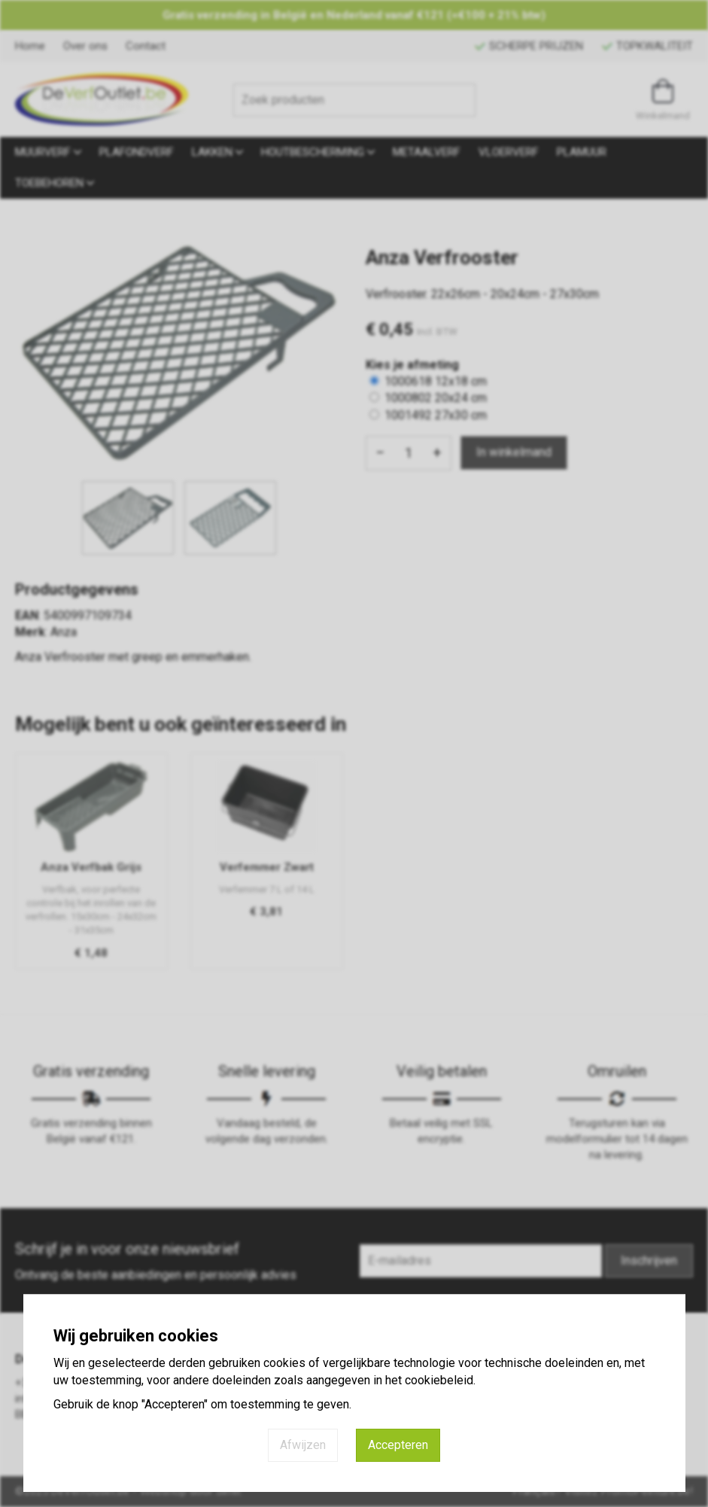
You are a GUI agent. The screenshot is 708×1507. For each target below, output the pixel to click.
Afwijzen (303, 1445)
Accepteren (398, 1445)
